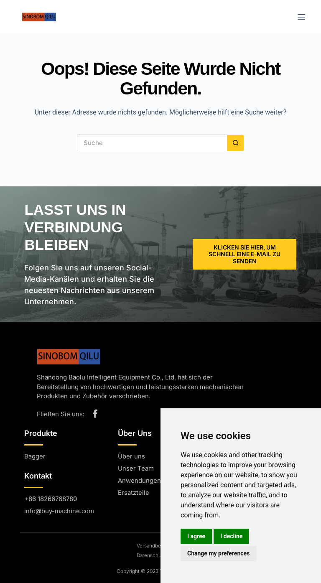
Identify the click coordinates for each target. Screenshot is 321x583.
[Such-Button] (235, 143)
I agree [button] (196, 536)
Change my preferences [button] (218, 553)
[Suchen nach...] (152, 143)
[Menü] (301, 17)
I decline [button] (231, 536)
